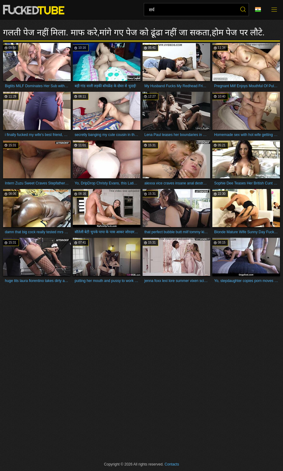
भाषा (258, 9)
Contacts (171, 464)
